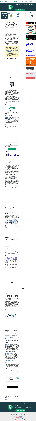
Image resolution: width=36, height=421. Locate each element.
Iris (5, 298)
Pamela (6, 340)
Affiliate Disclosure (16, 413)
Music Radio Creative (8, 353)
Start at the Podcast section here (10, 360)
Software (27, 1)
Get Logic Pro (12, 108)
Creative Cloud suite (12, 119)
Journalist (14, 177)
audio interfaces (15, 220)
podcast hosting (7, 189)
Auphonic (6, 344)
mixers (16, 219)
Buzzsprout (7, 246)
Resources (30, 1)
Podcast (33, 1)
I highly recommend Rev (9, 370)
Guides (19, 1)
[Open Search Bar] (35, 1)
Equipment (23, 1)
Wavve (6, 316)
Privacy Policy (11, 413)
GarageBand (7, 63)
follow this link (11, 251)
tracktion (8, 220)
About (8, 413)
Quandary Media (17, 415)
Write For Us (22, 413)
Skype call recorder (11, 208)
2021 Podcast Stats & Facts (30, 55)
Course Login (26, 413)
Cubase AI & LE (14, 222)
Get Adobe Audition (12, 148)
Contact (20, 413)
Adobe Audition (7, 117)
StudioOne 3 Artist (12, 221)
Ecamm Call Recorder (8, 337)
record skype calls (12, 333)
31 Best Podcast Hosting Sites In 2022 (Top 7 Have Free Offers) (31, 44)
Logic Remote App (16, 101)
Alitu (6, 260)
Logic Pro (6, 87)
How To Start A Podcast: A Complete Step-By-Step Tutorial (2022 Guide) (30, 48)
